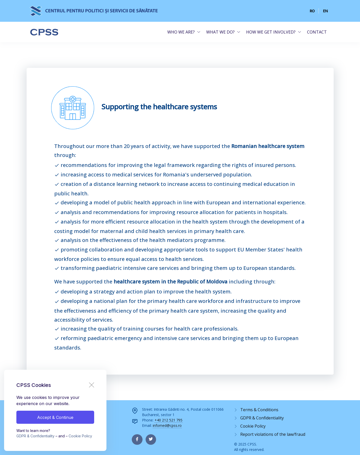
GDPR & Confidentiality (35, 436)
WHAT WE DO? (220, 32)
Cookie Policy (80, 436)
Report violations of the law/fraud (272, 434)
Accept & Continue (55, 417)
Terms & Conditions (259, 409)
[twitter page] (151, 439)
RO (312, 10)
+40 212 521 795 (168, 420)
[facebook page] (137, 439)
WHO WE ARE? (181, 32)
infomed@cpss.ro (167, 425)
